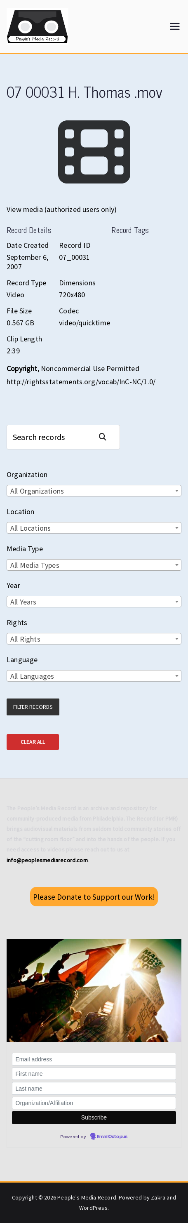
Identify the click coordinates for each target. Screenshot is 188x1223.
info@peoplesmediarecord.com (47, 860)
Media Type (25, 548)
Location (20, 511)
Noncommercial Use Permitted (90, 368)
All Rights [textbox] (25, 639)
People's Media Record (86, 1197)
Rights (17, 622)
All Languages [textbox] (32, 676)
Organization (27, 474)
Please (94, 897)
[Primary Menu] (174, 26)
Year (13, 585)
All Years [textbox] (23, 602)
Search (106, 437)
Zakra (158, 1197)
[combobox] (94, 490)
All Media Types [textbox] (34, 565)
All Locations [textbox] (30, 528)
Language (22, 659)
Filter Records (33, 706)
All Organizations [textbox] (37, 491)
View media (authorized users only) (62, 209)
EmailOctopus (112, 1137)
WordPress (93, 1207)
